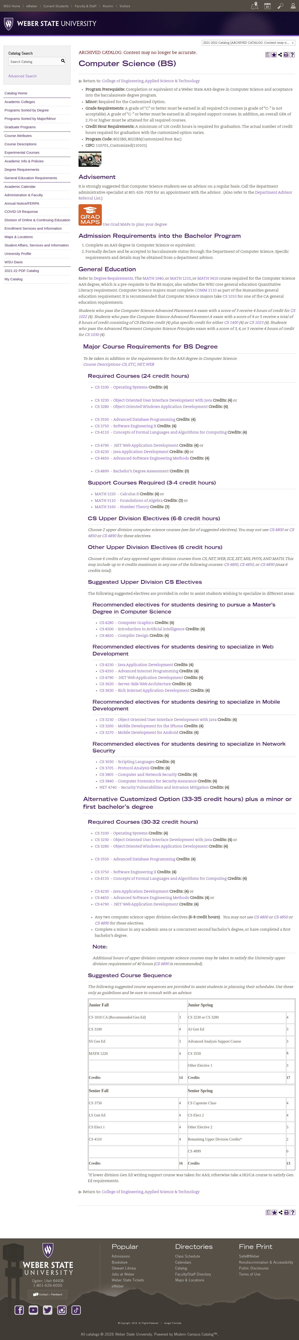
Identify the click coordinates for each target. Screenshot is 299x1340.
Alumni (108, 6)
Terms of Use (249, 1274)
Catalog (181, 1268)
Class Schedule (187, 1256)
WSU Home (12, 6)
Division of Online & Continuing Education (37, 220)
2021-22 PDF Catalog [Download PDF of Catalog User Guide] (22, 271)
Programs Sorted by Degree (27, 110)
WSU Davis (14, 262)
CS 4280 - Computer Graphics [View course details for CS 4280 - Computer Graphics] (127, 623)
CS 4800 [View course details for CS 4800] (276, 530)
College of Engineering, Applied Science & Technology (151, 81)
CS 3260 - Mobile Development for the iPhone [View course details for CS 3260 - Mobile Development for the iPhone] (141, 726)
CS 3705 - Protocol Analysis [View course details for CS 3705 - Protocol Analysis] (125, 768)
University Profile (18, 254)
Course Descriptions (21, 144)
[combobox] (248, 43)
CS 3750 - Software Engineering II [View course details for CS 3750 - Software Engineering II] (125, 426)
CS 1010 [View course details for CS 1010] (230, 297)
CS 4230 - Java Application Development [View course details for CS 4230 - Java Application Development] (131, 452)
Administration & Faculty (24, 195)
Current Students (55, 6)
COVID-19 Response (21, 212)
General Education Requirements (31, 178)
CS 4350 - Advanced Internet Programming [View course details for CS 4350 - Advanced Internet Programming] (139, 671)
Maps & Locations (19, 237)
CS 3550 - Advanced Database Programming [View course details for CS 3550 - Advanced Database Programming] (135, 420)
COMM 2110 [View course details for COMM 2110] (206, 290)
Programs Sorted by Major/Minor (30, 119)
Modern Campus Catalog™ (195, 1334)
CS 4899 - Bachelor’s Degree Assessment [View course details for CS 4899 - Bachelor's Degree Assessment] (132, 471)
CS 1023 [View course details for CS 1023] (256, 323)
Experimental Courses (22, 152)
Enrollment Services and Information (33, 228)
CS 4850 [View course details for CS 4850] (247, 565)
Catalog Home (16, 93)
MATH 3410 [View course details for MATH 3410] (207, 279)
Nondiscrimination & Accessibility (266, 1262)
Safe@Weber (249, 1256)
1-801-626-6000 (47, 1285)
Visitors (125, 6)
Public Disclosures (254, 1268)
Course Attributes (18, 136)
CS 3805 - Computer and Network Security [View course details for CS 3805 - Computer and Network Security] (138, 775)
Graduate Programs (20, 127)
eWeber (31, 6)
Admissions (121, 1256)
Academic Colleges (20, 102)
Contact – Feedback (47, 1295)
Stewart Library (124, 1268)
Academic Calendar (20, 187)
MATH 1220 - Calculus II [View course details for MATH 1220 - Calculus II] (117, 494)
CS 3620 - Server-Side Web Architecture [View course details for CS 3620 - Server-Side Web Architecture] (135, 684)
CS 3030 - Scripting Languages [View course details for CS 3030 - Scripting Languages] (127, 762)
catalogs (92, 1334)
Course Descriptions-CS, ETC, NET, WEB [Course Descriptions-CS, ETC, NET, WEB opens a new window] (118, 365)
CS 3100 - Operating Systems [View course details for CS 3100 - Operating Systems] (121, 387)
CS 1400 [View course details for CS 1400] (231, 323)
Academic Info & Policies (24, 161)
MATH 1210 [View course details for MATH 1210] (180, 279)
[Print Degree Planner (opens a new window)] (268, 54)
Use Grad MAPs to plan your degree (122, 225)
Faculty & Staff (85, 6)
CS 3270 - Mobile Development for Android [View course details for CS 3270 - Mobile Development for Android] (139, 733)
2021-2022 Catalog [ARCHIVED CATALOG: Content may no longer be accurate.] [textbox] (249, 42)
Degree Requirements (22, 169)
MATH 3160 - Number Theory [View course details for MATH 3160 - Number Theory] (122, 507)
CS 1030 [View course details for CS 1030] (92, 335)
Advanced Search (22, 76)
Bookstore (120, 1262)
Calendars (183, 1262)
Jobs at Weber (123, 1274)
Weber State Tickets (128, 1280)
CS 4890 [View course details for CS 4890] (109, 536)
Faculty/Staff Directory (193, 1274)
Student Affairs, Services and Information (37, 245)
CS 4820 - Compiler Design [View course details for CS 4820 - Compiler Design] (124, 636)
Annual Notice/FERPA (22, 203)
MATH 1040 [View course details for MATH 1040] (153, 279)
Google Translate (172, 1322)
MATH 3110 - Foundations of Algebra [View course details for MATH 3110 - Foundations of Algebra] (129, 501)
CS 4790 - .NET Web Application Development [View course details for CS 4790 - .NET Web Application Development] (136, 446)
